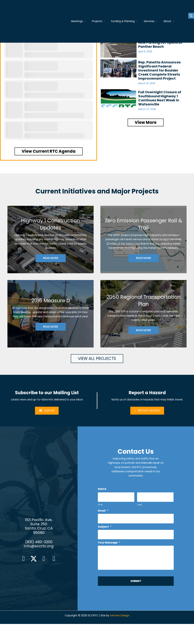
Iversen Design (120, 621)
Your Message (109, 544)
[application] (88, 21)
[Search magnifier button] (191, 16)
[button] (49, 151)
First (100, 506)
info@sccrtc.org (39, 549)
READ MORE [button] (50, 259)
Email (103, 512)
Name (102, 490)
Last (139, 506)
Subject (105, 528)
